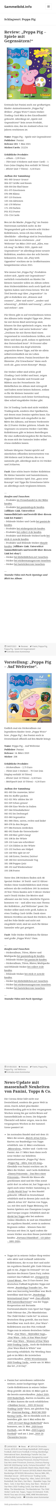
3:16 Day (33, 1452)
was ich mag (20, 1494)
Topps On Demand (34, 1492)
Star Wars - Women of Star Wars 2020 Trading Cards (27, 1485)
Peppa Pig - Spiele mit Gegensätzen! (19, 649)
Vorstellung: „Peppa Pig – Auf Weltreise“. (27, 664)
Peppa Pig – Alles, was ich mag (25, 1162)
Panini (34, 646)
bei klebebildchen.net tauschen (31, 556)
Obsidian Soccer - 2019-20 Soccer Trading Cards (25, 1476)
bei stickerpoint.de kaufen (31, 528)
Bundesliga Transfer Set (29, 1287)
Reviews (24, 646)
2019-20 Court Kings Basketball (25, 1422)
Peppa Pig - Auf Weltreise (15, 1069)
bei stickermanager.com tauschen (32, 560)
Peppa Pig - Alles (27, 1478)
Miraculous (14, 1148)
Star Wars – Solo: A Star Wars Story (27, 1337)
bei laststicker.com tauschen (29, 564)
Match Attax (33, 1468)
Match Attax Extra (36, 1137)
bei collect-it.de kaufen (29, 532)
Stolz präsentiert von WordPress (18, 1504)
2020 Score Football (20, 1452)
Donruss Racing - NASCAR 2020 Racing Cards (27, 1463)
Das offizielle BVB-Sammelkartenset (25, 1455)
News (23, 1446)
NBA (43, 1473)
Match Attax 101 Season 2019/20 (22, 1470)
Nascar (38, 1473)
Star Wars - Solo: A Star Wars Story (27, 1482)
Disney (13, 1460)
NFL (47, 1473)
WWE (28, 1494)
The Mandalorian (17, 1489)
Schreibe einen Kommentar (18, 651)
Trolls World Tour (17, 1191)
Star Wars (18, 1481)
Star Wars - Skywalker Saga (34, 1481)
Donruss (30, 1462)
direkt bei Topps (16, 1216)
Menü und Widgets (49, 9)
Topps (22, 1492)
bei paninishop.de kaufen (30, 507)
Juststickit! (23, 1468)
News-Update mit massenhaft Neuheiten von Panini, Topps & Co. (27, 1087)
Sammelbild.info (18, 6)
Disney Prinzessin (24, 1460)
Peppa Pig (42, 646)
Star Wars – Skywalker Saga (30, 1333)
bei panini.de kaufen (35, 959)
